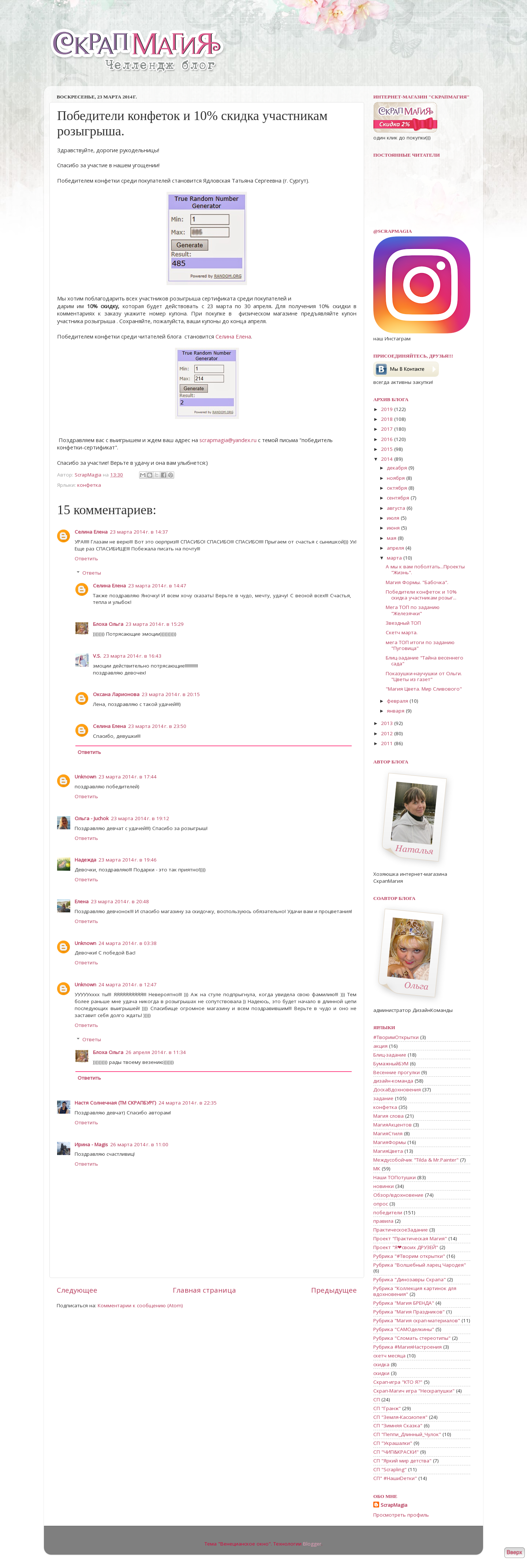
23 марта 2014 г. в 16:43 (132, 656)
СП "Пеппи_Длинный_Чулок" (407, 1434)
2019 (387, 409)
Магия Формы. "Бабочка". (417, 582)
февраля (398, 701)
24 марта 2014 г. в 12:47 (127, 984)
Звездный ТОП (403, 623)
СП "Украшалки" (392, 1443)
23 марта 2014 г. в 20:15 (171, 694)
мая (392, 538)
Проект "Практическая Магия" (410, 1238)
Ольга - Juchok (92, 818)
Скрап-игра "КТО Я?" (397, 1382)
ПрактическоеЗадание (400, 1229)
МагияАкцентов (392, 1124)
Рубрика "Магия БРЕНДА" (403, 1303)
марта (395, 557)
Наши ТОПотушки (394, 1177)
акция (380, 1046)
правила (383, 1221)
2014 (387, 459)
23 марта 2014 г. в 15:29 (155, 624)
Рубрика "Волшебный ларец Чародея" (419, 1265)
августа (397, 508)
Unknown (85, 776)
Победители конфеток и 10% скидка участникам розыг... (421, 594)
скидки (381, 1373)
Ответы (91, 572)
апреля (396, 548)
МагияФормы (389, 1142)
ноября (396, 478)
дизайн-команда (393, 1080)
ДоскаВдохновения (397, 1089)
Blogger (312, 1543)
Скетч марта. (402, 632)
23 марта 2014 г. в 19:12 (140, 818)
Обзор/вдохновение (398, 1195)
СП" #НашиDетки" (395, 1478)
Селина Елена (233, 336)
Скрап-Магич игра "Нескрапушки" (414, 1390)
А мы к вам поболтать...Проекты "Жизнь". (425, 569)
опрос (380, 1203)
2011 (387, 743)
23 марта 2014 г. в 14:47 (157, 585)
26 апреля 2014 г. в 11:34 (156, 1052)
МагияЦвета (388, 1151)
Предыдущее (334, 1290)
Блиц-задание (389, 1054)
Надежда (85, 859)
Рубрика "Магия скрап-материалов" (416, 1320)
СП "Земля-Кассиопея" (400, 1417)
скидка (381, 1364)
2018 (387, 419)
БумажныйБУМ (390, 1063)
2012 (387, 733)
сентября (399, 497)
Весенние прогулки (396, 1072)
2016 (387, 439)
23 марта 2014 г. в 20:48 (120, 901)
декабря (397, 467)
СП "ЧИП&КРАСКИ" (396, 1452)
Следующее (77, 1290)
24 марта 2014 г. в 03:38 (127, 943)
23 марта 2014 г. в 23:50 (157, 726)
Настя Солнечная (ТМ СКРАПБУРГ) (115, 1102)
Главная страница (204, 1290)
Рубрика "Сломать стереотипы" (412, 1338)
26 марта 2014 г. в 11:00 (139, 1144)
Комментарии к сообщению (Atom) (140, 1305)
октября (397, 488)
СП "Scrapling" (390, 1469)
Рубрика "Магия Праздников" (409, 1311)
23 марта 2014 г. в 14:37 (139, 531)
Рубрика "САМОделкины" (403, 1329)
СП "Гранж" (387, 1408)
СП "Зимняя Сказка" (397, 1425)
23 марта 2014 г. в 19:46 (127, 859)
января (396, 710)
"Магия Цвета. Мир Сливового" (424, 688)
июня (394, 527)
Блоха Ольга (108, 624)
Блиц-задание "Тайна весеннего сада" (424, 660)
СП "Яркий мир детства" (402, 1460)
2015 (387, 449)
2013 (387, 723)
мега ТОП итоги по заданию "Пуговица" (420, 645)
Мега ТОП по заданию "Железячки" (413, 610)
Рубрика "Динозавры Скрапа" (409, 1279)
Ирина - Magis (91, 1144)
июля (394, 518)
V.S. (97, 656)
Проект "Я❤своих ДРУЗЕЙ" (405, 1247)
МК (376, 1168)
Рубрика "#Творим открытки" (409, 1256)
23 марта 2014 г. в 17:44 (127, 776)
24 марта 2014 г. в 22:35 (187, 1102)
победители (387, 1212)
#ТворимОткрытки (396, 1037)
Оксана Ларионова (116, 694)
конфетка (89, 485)
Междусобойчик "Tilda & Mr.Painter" (416, 1159)
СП (376, 1399)
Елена (82, 901)
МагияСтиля (388, 1133)
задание (383, 1098)
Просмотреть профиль (401, 1514)
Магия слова (388, 1116)
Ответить (86, 558)
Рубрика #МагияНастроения (407, 1347)
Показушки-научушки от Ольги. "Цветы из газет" (424, 676)
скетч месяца (389, 1355)
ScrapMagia (394, 1505)
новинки (383, 1186)
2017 (387, 429)
